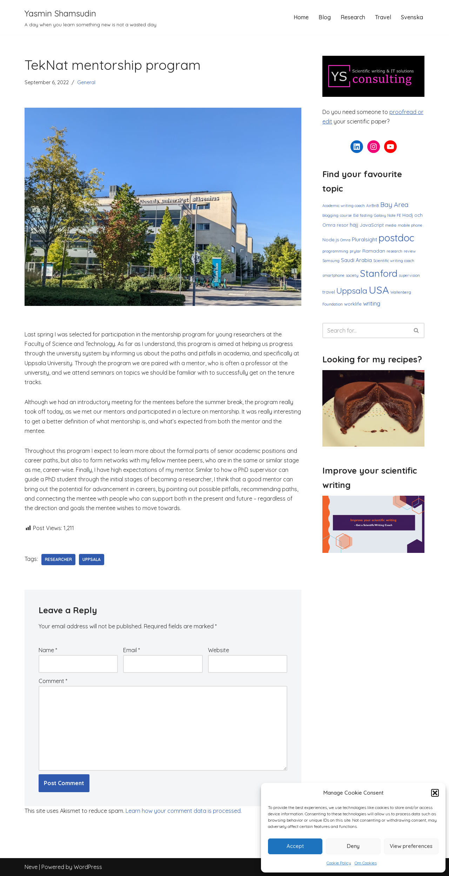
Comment (53, 680)
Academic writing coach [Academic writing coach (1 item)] (343, 205)
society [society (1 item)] (352, 275)
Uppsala (91, 559)
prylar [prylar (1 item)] (355, 251)
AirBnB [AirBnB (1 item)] (372, 205)
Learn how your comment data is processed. (184, 810)
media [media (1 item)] (390, 225)
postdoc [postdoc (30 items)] (396, 238)
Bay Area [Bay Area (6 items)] (394, 204)
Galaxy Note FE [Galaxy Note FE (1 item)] (387, 215)
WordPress (88, 866)
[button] (434, 792)
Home (301, 17)
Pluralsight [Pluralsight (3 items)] (364, 239)
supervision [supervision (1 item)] (409, 275)
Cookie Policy (339, 862)
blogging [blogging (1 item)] (330, 215)
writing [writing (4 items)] (371, 303)
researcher (58, 559)
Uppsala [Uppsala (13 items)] (351, 291)
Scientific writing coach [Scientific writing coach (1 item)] (393, 260)
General (86, 82)
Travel (383, 17)
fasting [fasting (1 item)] (366, 215)
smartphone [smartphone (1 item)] (333, 275)
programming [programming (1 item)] (335, 251)
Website (218, 650)
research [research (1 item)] (394, 251)
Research (353, 17)
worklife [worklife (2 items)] (353, 304)
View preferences (411, 846)
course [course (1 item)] (346, 215)
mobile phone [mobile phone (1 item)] (410, 225)
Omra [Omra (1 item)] (345, 240)
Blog (325, 17)
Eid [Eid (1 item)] (355, 215)
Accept (295, 846)
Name (48, 650)
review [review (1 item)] (410, 251)
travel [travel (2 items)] (328, 292)
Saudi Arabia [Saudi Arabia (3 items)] (356, 260)
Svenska (412, 17)
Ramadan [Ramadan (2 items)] (373, 251)
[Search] (365, 330)
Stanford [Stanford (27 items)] (378, 273)
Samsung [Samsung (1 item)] (331, 260)
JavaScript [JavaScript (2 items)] (372, 225)
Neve (31, 866)
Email (131, 650)
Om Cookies (366, 862)
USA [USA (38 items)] (379, 289)
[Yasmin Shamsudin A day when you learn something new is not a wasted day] (90, 17)
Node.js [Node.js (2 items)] (330, 239)
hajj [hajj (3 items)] (354, 224)
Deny (353, 846)
